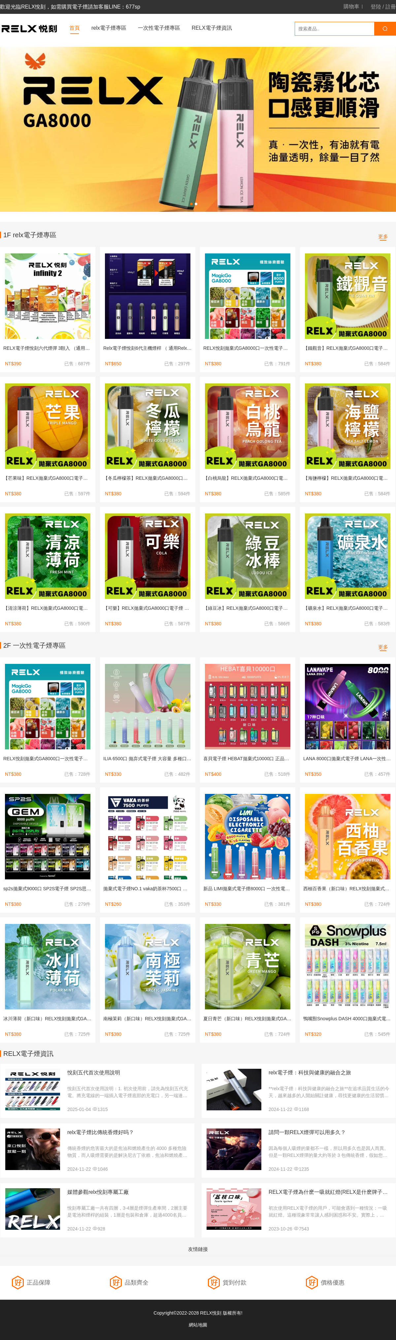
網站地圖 (198, 1324)
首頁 (74, 28)
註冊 (390, 7)
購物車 (351, 7)
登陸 (376, 7)
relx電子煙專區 (108, 28)
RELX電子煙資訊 (212, 28)
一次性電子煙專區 (159, 28)
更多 (383, 236)
